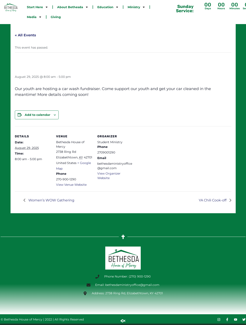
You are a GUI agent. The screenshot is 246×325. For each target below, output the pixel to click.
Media (34, 17)
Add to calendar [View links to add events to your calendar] (37, 115)
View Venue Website (71, 185)
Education (108, 7)
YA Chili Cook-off (213, 200)
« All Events (25, 35)
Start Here (37, 7)
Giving (56, 17)
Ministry (136, 7)
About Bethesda (72, 7)
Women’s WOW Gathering (51, 200)
